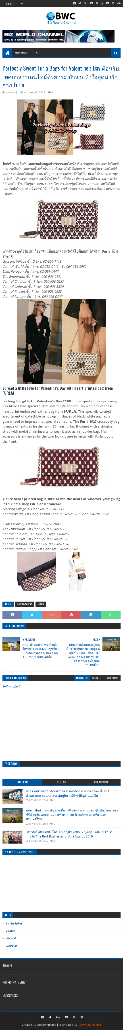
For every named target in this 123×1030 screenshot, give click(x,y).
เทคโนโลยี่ (11, 946)
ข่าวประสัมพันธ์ (24, 604)
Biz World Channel (89, 1024)
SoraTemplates (46, 1024)
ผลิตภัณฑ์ (11, 938)
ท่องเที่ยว (10, 931)
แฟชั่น (41, 604)
